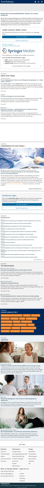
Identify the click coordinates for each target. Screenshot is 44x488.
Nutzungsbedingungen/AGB (19, 454)
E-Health (22, 318)
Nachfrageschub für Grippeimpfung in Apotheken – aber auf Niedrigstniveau (19, 237)
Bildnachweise (16, 466)
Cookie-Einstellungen (17, 459)
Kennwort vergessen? (8, 44)
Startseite (3, 451)
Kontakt (14, 463)
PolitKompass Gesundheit (28, 328)
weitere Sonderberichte (36, 189)
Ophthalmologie (6, 328)
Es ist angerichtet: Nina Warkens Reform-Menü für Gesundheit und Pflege (18, 231)
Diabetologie (14, 318)
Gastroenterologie (6, 321)
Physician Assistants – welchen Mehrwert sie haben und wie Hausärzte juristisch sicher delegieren (19, 110)
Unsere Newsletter (9, 312)
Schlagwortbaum (16, 451)
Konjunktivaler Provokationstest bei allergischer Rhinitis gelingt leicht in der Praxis (21, 220)
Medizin (3, 456)
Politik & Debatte (5, 454)
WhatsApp (22, 478)
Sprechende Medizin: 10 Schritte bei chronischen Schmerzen (19, 431)
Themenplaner (32, 454)
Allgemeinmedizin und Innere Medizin (12, 315)
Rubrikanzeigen (33, 456)
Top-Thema (27, 315)
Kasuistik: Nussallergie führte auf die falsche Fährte (13, 229)
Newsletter (31, 461)
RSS (30, 463)
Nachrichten (5, 217)
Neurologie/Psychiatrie (20, 325)
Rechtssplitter (5, 331)
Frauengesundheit (31, 318)
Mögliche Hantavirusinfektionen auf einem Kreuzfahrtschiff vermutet (17, 239)
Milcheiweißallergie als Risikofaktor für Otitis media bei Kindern (16, 226)
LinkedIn (22, 473)
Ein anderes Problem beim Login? (11, 46)
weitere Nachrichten (38, 259)
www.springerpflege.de (7, 473)
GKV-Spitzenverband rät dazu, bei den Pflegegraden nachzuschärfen (17, 234)
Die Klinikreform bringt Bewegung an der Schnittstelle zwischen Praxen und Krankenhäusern (20, 172)
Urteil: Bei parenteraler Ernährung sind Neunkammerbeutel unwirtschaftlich (19, 257)
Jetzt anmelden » (22, 37)
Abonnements (32, 459)
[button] (41, 2)
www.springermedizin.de (7, 471)
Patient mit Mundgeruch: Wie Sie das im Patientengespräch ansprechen (19, 399)
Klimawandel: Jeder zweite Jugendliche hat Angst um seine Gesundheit (18, 254)
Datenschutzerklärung (18, 456)
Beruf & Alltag (35, 315)
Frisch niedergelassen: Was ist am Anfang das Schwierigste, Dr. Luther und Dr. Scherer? (22, 80)
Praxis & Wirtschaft (6, 459)
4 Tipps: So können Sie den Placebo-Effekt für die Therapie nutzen (20, 366)
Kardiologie (17, 321)
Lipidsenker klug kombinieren (8, 242)
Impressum (15, 461)
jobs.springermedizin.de (7, 476)
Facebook (22, 476)
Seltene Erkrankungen (27, 331)
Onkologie (31, 325)
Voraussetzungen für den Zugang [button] (26, 66)
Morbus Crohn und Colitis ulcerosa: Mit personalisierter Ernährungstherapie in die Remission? (21, 251)
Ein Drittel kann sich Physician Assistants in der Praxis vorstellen (16, 245)
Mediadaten (32, 451)
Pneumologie (15, 328)
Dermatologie (5, 318)
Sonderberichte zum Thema (12, 146)
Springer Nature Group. (30, 485)
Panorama (3, 461)
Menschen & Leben (7, 325)
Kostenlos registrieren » (22, 40)
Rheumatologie (15, 331)
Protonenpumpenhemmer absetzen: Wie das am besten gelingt (16, 223)
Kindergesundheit (26, 321)
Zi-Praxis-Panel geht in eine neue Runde (13, 96)
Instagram (22, 481)
